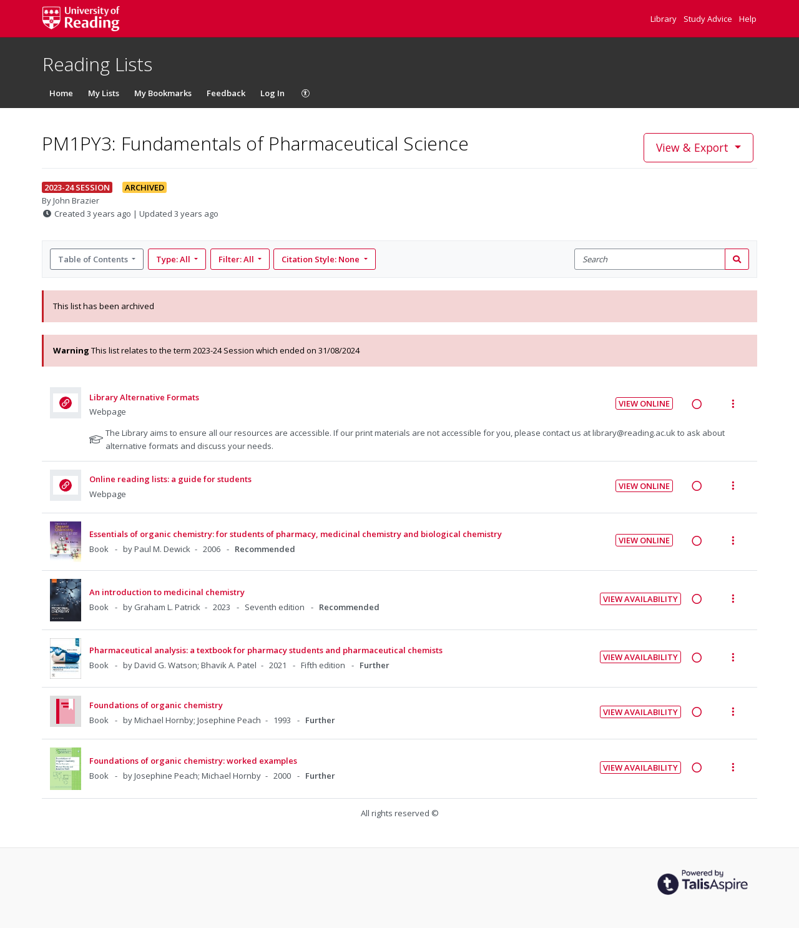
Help (748, 18)
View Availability (640, 599)
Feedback (226, 93)
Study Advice (709, 18)
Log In (272, 93)
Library (664, 18)
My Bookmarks (163, 93)
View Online (644, 403)
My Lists (103, 93)
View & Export (694, 147)
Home (61, 93)
